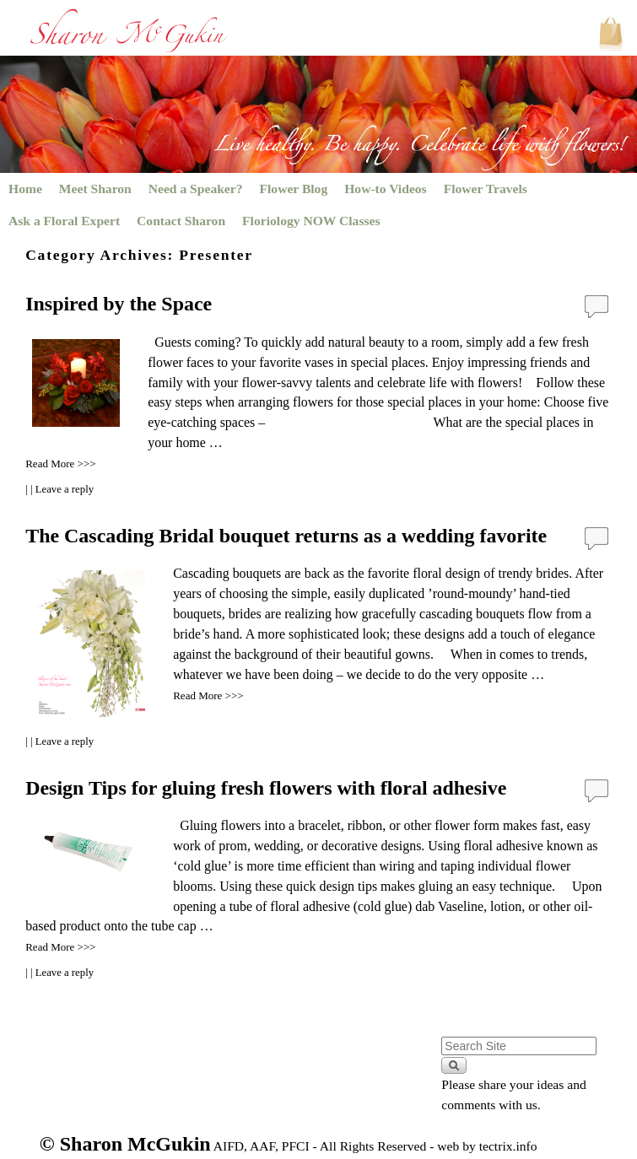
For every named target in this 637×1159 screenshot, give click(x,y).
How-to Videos (385, 188)
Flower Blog (294, 188)
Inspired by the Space (118, 304)
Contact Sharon (181, 220)
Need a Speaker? (195, 188)
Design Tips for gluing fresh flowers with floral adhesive (265, 788)
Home (25, 188)
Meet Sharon (95, 188)
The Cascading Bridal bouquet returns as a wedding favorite (286, 536)
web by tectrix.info (487, 1146)
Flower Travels (485, 188)
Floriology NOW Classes (311, 220)
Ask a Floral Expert (64, 220)
